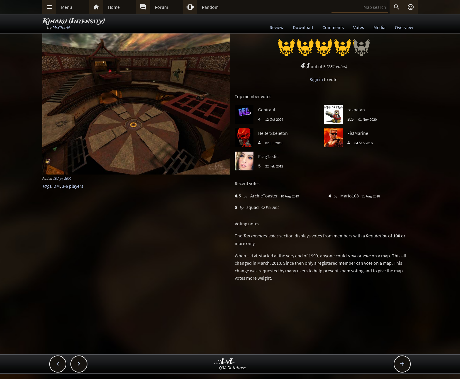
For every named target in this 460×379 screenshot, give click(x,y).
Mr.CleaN (61, 27)
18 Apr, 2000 (62, 178)
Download (303, 27)
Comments (333, 27)
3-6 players (72, 186)
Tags (46, 186)
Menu (66, 7)
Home (114, 7)
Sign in (316, 79)
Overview (404, 27)
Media (379, 27)
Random (210, 7)
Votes (358, 27)
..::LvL (224, 361)
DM (56, 186)
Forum (161, 7)
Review (276, 27)
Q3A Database (232, 367)
